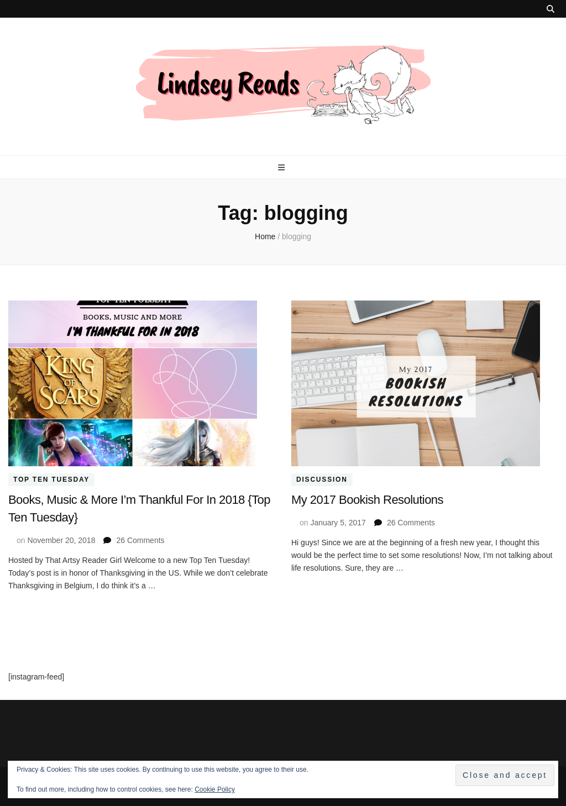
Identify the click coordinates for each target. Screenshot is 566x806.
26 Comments (140, 540)
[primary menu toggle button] (282, 167)
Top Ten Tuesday (51, 480)
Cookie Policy (215, 789)
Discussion (322, 480)
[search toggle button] (550, 9)
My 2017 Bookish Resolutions (367, 500)
